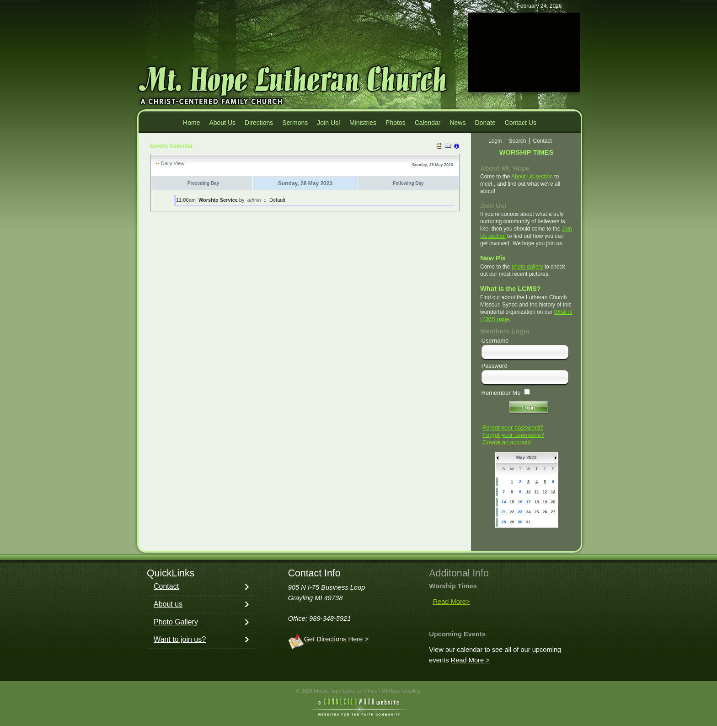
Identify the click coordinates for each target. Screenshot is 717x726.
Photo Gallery (176, 622)
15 (511, 502)
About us (168, 604)
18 (536, 502)
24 (528, 512)
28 (503, 522)
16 (520, 502)
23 (520, 512)
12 (544, 491)
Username (495, 340)
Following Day (408, 183)
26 (544, 512)
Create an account (506, 442)
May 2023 (526, 457)
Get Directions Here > (336, 639)
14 (503, 502)
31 (528, 522)
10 (528, 491)
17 (528, 502)
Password (495, 365)
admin (254, 200)
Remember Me (501, 392)
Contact (166, 586)
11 (536, 491)
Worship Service (218, 200)
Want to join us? (180, 639)
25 (536, 512)
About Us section (532, 176)
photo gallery (527, 267)
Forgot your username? (513, 434)
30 (520, 522)
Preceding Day (203, 183)
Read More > (470, 660)
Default (277, 200)
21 (503, 512)
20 (553, 502)
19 (544, 502)
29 (511, 522)
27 (553, 512)
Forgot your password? (512, 427)
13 (553, 491)
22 (511, 512)
